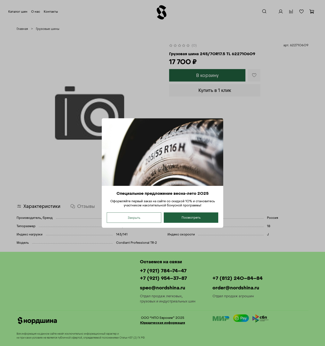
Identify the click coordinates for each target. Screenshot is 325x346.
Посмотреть (191, 217)
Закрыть (134, 218)
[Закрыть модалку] (216, 125)
